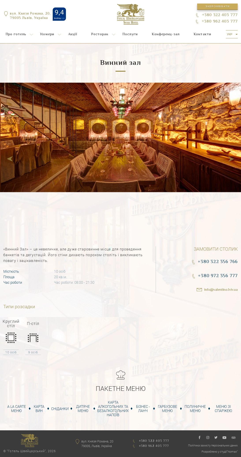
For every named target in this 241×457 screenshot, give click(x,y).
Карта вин (39, 408)
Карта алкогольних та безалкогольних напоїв (113, 408)
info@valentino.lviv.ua (221, 290)
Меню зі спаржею (223, 408)
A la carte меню (16, 408)
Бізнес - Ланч (143, 408)
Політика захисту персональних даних (213, 445)
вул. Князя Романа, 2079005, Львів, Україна (97, 443)
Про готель (16, 34)
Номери (47, 34)
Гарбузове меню (167, 408)
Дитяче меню (83, 408)
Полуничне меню (195, 408)
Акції (72, 34)
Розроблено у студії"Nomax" (220, 451)
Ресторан (99, 34)
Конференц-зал (166, 34)
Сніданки (60, 409)
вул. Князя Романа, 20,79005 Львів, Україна (30, 16)
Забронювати (217, 6)
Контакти (202, 34)
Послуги (130, 34)
